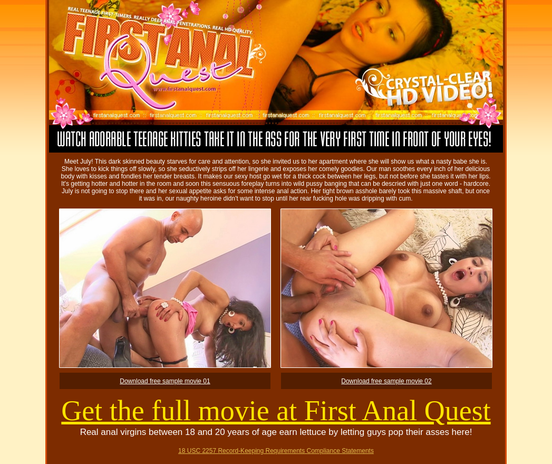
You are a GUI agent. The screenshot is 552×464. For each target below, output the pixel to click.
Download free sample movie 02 (386, 381)
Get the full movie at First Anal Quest (275, 411)
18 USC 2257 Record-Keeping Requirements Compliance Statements (276, 450)
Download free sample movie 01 (165, 381)
